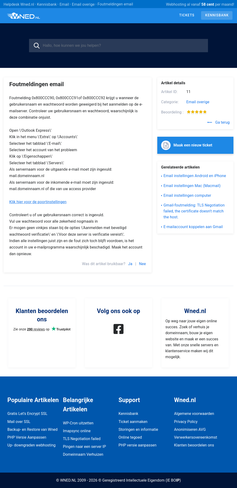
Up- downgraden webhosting (31, 445)
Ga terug (218, 122)
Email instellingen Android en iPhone (194, 176)
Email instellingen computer (187, 195)
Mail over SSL (18, 421)
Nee (142, 264)
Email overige (197, 102)
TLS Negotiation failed (82, 438)
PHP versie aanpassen (137, 445)
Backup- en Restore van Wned (32, 429)
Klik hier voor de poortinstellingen (38, 202)
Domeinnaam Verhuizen (83, 454)
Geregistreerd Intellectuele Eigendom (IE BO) (141, 480)
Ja (130, 264)
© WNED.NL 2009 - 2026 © (78, 480)
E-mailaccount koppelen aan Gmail (193, 227)
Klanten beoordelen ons (194, 445)
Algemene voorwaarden (194, 413)
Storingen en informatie (138, 429)
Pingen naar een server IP (84, 446)
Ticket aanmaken (133, 421)
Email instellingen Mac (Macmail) (192, 185)
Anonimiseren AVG (190, 429)
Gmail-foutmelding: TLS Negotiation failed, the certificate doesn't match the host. (194, 211)
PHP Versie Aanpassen (26, 437)
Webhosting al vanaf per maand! (200, 4)
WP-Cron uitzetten (78, 423)
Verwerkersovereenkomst (195, 437)
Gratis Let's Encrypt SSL (27, 413)
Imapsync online (77, 431)
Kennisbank (217, 15)
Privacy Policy (186, 421)
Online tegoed (130, 437)
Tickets (186, 15)
